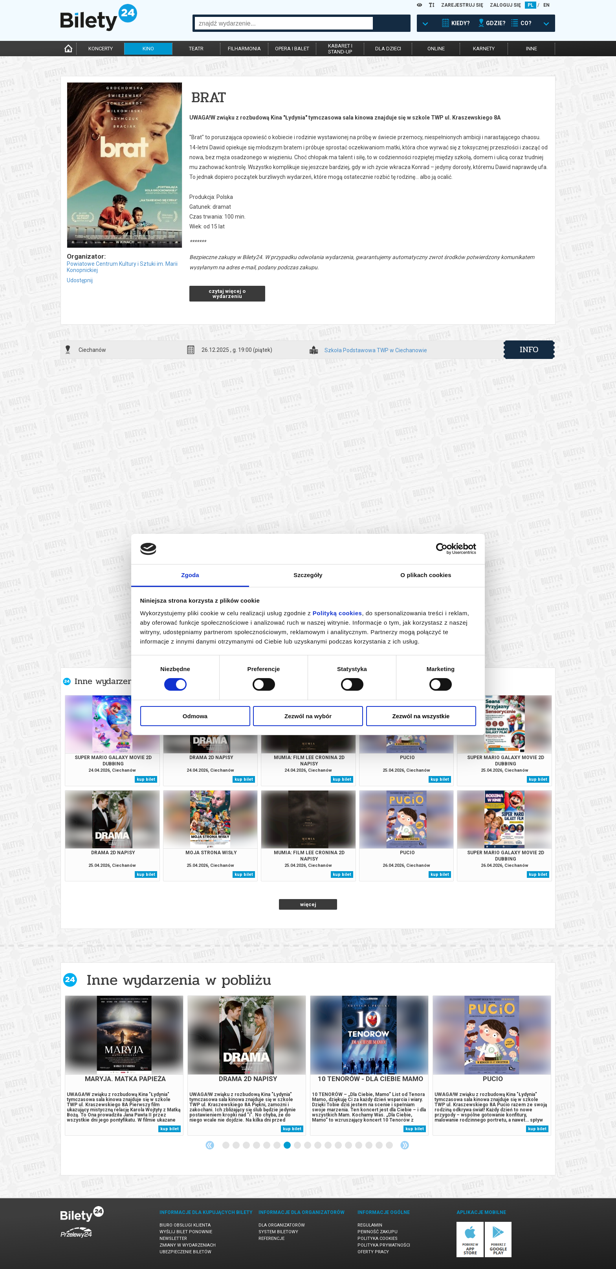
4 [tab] (257, 1145)
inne (531, 48)
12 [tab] (339, 1145)
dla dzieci (388, 48)
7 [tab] (288, 1145)
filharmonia (244, 48)
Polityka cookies (378, 1238)
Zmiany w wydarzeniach (188, 1245)
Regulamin (370, 1225)
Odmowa (195, 716)
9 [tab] (308, 1145)
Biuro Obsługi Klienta (185, 1225)
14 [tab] (359, 1145)
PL (531, 5)
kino (148, 48)
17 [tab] (390, 1145)
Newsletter (173, 1238)
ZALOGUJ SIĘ (505, 5)
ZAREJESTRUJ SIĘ (462, 5)
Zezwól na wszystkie (421, 716)
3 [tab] (247, 1145)
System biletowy (278, 1231)
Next (404, 1145)
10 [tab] (318, 1145)
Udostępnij (80, 280)
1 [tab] (226, 1145)
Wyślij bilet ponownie (186, 1231)
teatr (196, 48)
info (529, 349)
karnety (484, 48)
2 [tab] (236, 1145)
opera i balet (292, 48)
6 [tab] (277, 1145)
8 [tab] (298, 1145)
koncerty (100, 48)
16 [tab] (379, 1145)
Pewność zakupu (378, 1231)
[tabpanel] (124, 1065)
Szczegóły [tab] (307, 575)
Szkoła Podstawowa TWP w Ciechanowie (375, 350)
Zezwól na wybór (308, 716)
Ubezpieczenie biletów (185, 1251)
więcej (308, 904)
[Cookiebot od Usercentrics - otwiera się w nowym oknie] (441, 549)
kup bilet (146, 779)
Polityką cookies (337, 613)
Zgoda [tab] (190, 575)
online (436, 48)
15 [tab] (369, 1145)
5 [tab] (267, 1145)
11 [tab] (328, 1145)
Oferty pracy (373, 1251)
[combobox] (283, 23)
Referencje (271, 1238)
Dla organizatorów (281, 1225)
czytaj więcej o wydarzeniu (227, 293)
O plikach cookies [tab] (425, 575)
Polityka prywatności (384, 1245)
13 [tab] (349, 1145)
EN (546, 5)
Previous (209, 1145)
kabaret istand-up (340, 49)
